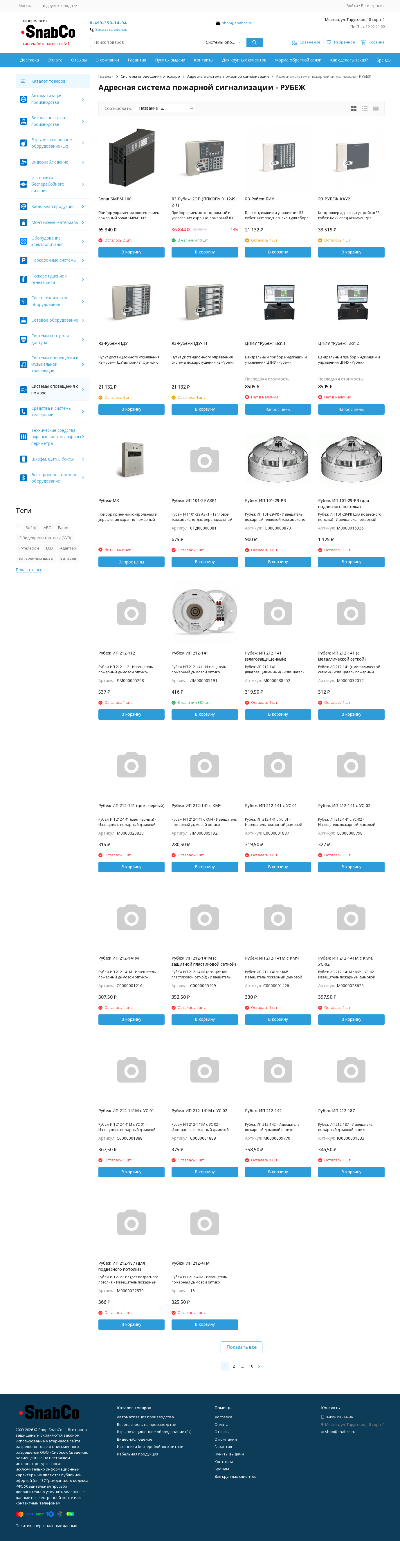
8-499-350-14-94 (108, 23)
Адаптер (68, 548)
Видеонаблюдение (49, 162)
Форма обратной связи (298, 60)
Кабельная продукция (53, 206)
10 (251, 1366)
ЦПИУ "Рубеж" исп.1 (265, 343)
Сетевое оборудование (54, 320)
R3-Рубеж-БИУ (259, 199)
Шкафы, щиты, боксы (52, 459)
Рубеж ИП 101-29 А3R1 (194, 500)
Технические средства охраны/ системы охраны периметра (56, 436)
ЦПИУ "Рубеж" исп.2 (338, 343)
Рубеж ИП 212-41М (191, 1263)
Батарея (68, 558)
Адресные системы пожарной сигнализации (228, 76)
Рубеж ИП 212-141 (190, 653)
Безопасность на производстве (146, 1424)
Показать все (241, 1347)
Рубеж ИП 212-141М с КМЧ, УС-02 (345, 961)
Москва (26, 5)
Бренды (383, 60)
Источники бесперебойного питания (47, 184)
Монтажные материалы (55, 222)
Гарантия (137, 60)
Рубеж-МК (108, 500)
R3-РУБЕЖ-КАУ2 (334, 199)
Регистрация (373, 5)
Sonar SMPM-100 (114, 199)
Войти (352, 5)
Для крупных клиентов (244, 60)
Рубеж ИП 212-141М (118, 958)
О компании (107, 60)
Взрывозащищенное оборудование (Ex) (154, 1431)
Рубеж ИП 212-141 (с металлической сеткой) (342, 656)
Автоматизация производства (145, 1416)
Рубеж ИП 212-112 (116, 653)
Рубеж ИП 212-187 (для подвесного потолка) (121, 1266)
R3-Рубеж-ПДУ (113, 343)
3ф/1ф (31, 527)
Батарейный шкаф (36, 558)
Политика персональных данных (46, 1525)
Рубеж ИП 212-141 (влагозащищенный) (265, 656)
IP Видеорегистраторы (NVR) (45, 537)
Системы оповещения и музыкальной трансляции (54, 364)
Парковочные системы (53, 260)
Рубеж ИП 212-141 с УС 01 (271, 805)
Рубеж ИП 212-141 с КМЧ (196, 805)
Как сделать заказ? (349, 60)
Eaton (63, 527)
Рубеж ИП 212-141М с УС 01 (126, 1110)
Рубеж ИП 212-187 (336, 1110)
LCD (49, 548)
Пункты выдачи (170, 60)
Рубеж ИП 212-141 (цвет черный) (131, 805)
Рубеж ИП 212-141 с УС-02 (344, 805)
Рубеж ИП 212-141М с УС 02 (199, 1110)
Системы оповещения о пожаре (150, 76)
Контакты (203, 60)
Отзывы (79, 60)
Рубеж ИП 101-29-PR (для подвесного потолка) (343, 503)
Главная (105, 76)
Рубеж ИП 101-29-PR (265, 500)
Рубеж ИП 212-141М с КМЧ (272, 958)
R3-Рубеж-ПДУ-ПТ (190, 343)
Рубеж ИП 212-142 (263, 1110)
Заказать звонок (111, 29)
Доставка (29, 60)
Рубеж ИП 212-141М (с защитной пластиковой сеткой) (204, 961)
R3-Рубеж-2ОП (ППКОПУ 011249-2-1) (204, 202)
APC (47, 527)
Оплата (55, 60)
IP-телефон (29, 548)
